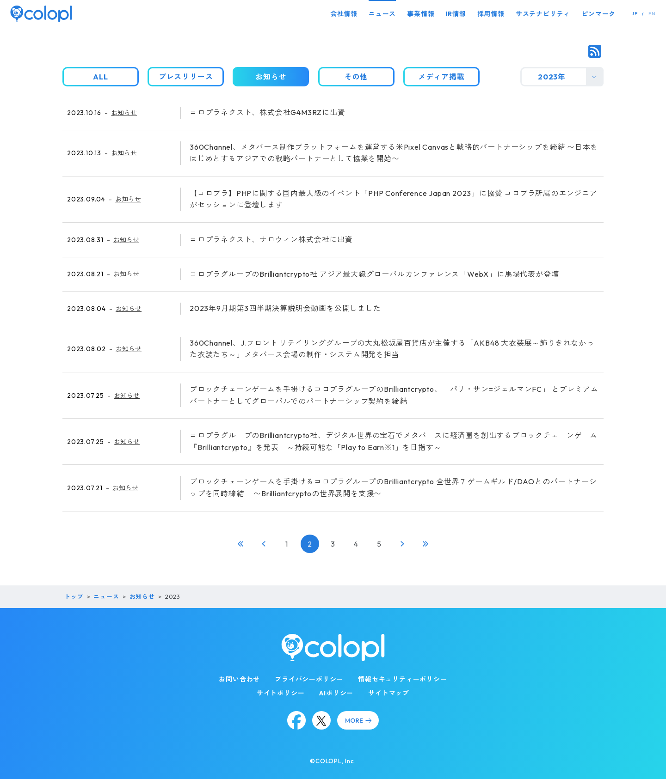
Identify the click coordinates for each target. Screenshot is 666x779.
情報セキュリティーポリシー (402, 679)
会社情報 (344, 14)
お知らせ (124, 113)
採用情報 (491, 14)
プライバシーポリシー (309, 679)
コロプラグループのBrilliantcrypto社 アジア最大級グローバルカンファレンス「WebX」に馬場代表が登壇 (374, 274)
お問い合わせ (239, 679)
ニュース (382, 14)
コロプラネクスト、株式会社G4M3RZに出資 (267, 112)
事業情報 (420, 14)
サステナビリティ (543, 14)
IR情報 (455, 14)
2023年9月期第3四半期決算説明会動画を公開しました (285, 308)
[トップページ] (41, 14)
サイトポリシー (281, 693)
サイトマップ (388, 693)
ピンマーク (598, 14)
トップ (73, 596)
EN (652, 14)
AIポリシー (336, 693)
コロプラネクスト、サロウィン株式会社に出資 (271, 239)
